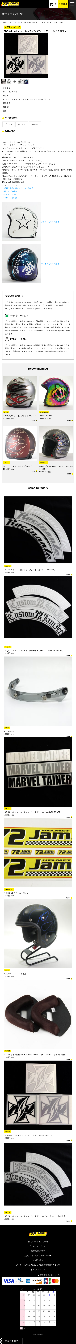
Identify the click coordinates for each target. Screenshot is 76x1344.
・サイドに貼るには (10, 194)
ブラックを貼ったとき (30, 222)
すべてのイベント (38, 1270)
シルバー (35, 124)
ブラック (8, 124)
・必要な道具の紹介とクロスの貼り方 (18, 188)
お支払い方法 (38, 1260)
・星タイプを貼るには (11, 191)
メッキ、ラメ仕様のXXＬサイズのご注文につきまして (38, 1265)
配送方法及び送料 (38, 1251)
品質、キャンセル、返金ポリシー (38, 1256)
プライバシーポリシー (38, 1246)
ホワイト (21, 124)
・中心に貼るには (9, 198)
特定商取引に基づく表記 (38, 1242)
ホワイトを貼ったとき (30, 264)
